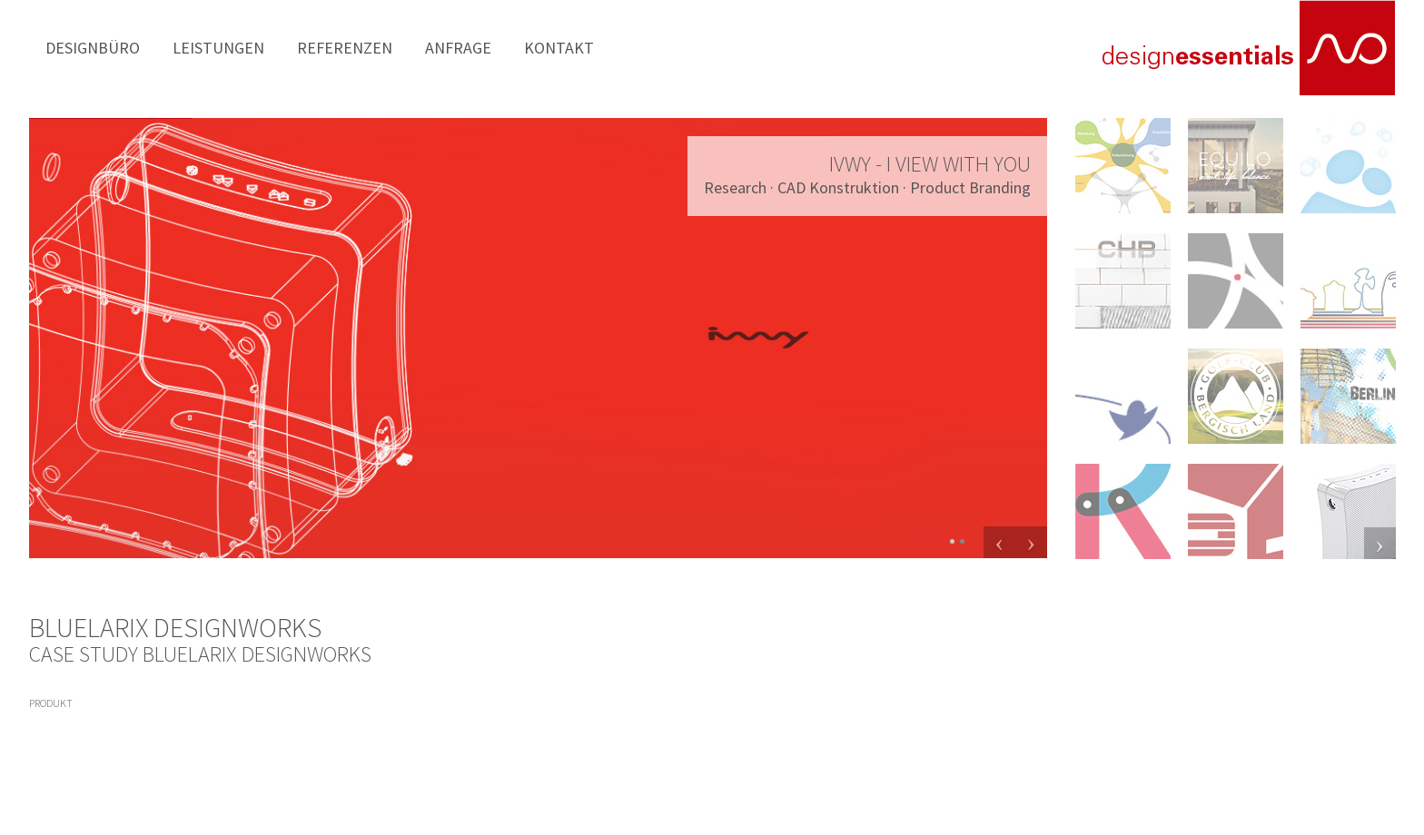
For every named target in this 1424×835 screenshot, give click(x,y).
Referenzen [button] (266, 47)
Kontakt (428, 47)
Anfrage (351, 47)
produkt (51, 703)
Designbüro (77, 47)
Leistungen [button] (172, 47)
